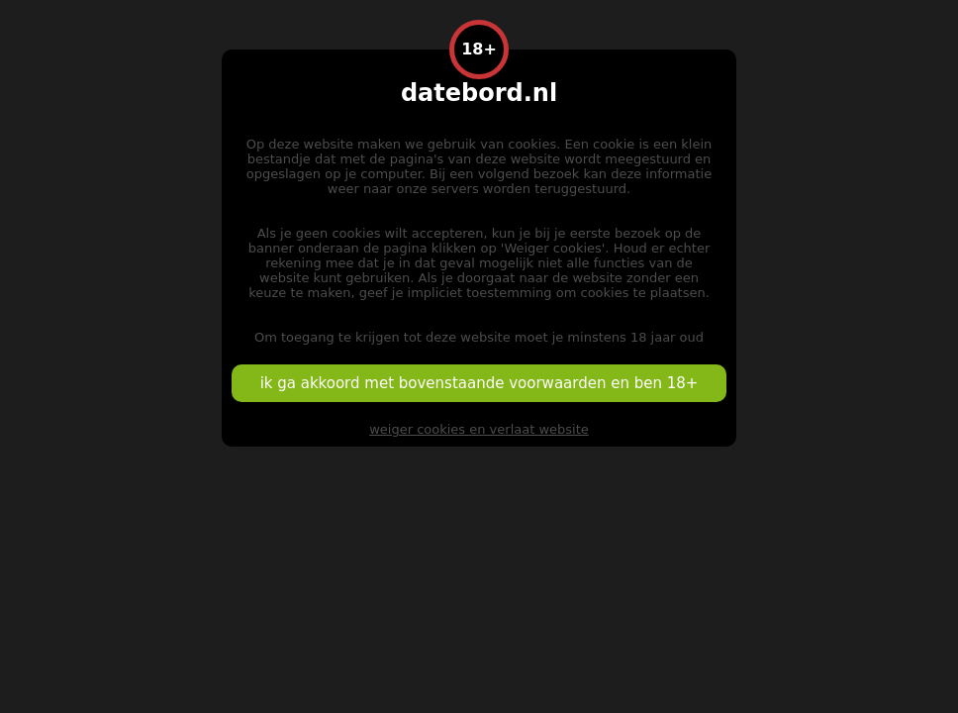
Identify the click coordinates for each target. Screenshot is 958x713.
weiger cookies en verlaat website (479, 429)
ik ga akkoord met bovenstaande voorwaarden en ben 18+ (479, 383)
